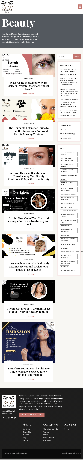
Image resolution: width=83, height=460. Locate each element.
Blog (24, 438)
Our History (27, 429)
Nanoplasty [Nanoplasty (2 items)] (65, 251)
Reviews (26, 435)
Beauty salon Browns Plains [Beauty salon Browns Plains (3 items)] (67, 184)
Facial (45, 435)
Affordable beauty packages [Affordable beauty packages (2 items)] (67, 171)
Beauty (62, 130)
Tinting (46, 432)
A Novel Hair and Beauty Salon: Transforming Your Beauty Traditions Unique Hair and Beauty (28, 176)
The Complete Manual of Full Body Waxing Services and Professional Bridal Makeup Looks (28, 266)
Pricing (25, 441)
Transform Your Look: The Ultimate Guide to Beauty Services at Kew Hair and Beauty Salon (29, 372)
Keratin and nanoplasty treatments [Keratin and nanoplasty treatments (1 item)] (65, 242)
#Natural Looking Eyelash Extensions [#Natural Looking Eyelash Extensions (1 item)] (67, 160)
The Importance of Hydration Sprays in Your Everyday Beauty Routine (28, 310)
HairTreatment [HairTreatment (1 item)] (65, 227)
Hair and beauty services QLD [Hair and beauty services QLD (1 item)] (66, 222)
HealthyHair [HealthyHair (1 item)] (65, 236)
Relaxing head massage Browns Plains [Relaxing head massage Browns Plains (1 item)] (68, 265)
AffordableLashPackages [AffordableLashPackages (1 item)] (69, 176)
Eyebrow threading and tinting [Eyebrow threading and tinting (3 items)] (68, 216)
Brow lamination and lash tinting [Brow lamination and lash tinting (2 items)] (67, 199)
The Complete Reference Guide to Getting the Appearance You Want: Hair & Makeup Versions (29, 131)
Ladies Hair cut (48, 438)
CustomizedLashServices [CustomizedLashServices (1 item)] (68, 212)
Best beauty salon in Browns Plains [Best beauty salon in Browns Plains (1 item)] (67, 190)
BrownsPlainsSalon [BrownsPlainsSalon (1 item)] (67, 208)
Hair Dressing (64, 138)
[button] (80, 6)
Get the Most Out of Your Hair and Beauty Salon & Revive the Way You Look (28, 221)
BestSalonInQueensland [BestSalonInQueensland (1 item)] (68, 195)
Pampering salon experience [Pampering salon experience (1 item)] (66, 260)
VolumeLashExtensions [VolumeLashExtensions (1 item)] (68, 274)
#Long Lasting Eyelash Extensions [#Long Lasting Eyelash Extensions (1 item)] (68, 154)
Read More (31, 93)
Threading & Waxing (51, 429)
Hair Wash (47, 441)
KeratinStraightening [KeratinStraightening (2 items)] (68, 247)
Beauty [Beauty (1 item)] (63, 180)
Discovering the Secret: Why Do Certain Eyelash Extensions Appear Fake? (28, 86)
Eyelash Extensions (66, 134)
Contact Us (27, 432)
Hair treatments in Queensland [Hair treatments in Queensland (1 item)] (67, 231)
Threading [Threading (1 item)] (64, 270)
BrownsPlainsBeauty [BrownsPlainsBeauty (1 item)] (67, 204)
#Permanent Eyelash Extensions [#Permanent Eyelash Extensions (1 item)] (67, 165)
